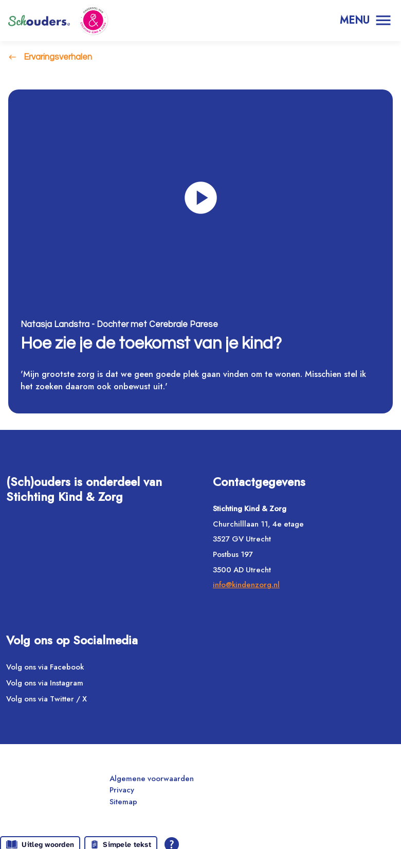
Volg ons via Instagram (44, 683)
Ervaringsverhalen (58, 56)
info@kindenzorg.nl (246, 585)
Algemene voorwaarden (152, 779)
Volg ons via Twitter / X (46, 699)
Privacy (122, 790)
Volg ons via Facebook (45, 667)
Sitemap (123, 802)
